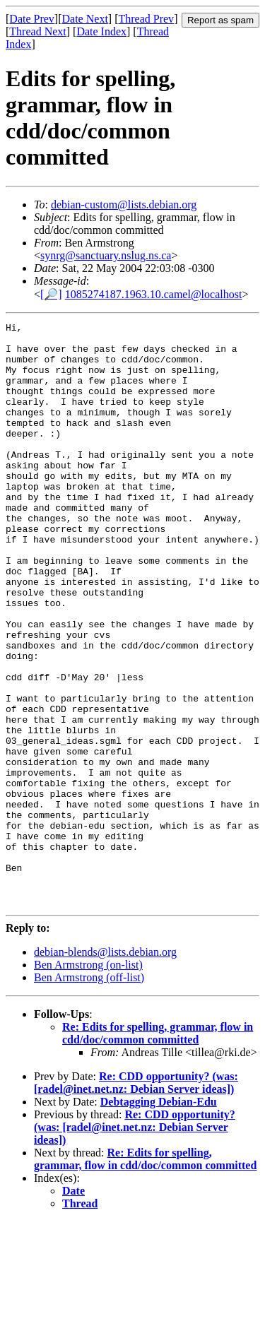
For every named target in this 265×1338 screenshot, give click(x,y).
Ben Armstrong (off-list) (89, 1094)
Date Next (85, 19)
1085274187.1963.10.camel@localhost (153, 294)
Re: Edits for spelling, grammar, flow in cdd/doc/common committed (157, 1149)
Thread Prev (146, 19)
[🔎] (51, 294)
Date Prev (31, 19)
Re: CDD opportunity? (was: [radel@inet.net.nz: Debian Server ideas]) (136, 1199)
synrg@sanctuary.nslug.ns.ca (105, 255)
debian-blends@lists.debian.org (105, 1068)
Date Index (101, 31)
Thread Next (37, 31)
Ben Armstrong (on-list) (88, 1081)
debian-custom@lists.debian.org (123, 205)
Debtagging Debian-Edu (158, 1218)
